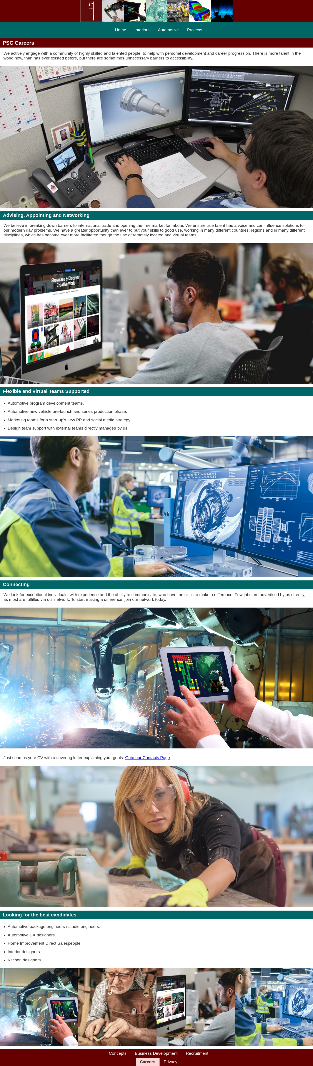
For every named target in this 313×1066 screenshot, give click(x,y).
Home (120, 30)
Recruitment (197, 1053)
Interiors (142, 30)
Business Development (156, 1053)
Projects (194, 30)
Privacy (170, 1061)
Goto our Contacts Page (147, 757)
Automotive (168, 30)
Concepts (118, 1053)
